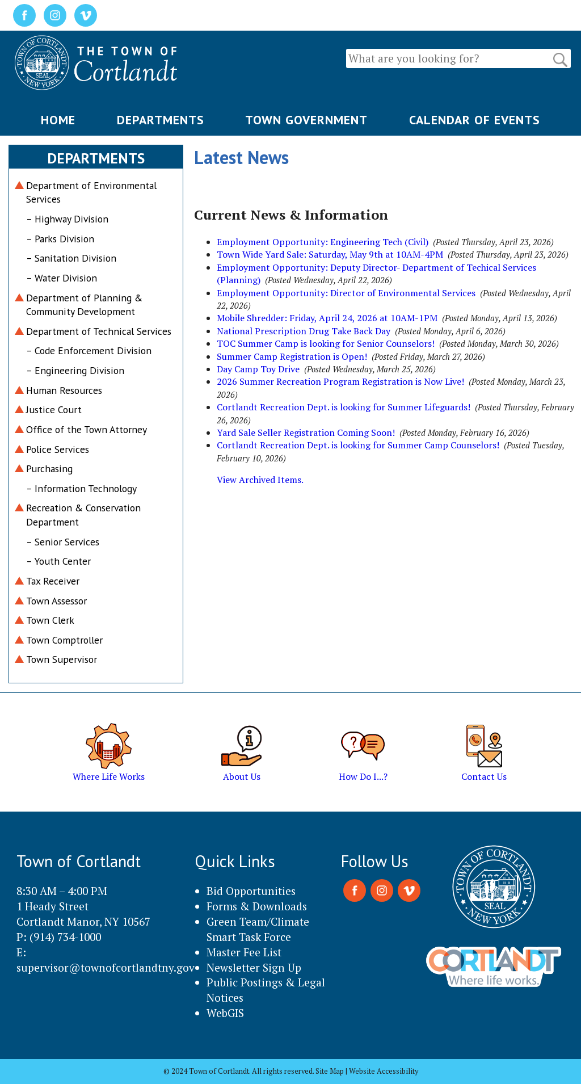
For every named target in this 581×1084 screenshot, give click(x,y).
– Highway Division (67, 218)
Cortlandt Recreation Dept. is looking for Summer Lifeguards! (343, 407)
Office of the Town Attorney (86, 429)
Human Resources (64, 390)
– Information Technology (81, 488)
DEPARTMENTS (160, 120)
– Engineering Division (75, 370)
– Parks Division (60, 238)
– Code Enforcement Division (88, 350)
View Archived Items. (260, 479)
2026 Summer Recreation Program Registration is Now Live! (340, 381)
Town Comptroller (64, 639)
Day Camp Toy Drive (258, 369)
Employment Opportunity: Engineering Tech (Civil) (322, 242)
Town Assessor (56, 600)
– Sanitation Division (71, 257)
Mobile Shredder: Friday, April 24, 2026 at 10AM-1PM (327, 318)
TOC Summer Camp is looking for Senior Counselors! (326, 343)
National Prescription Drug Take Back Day (303, 331)
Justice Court (54, 409)
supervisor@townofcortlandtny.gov (105, 967)
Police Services (57, 449)
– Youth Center (58, 561)
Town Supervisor (61, 659)
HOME (58, 120)
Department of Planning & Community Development (84, 304)
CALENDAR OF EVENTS (474, 120)
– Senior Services (62, 541)
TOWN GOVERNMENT (306, 120)
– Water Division (61, 277)
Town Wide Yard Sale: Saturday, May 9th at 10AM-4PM (330, 254)
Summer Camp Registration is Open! (292, 356)
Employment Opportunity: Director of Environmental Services (346, 293)
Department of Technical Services (98, 331)
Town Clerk (50, 620)
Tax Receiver (52, 580)
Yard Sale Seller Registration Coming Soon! (306, 432)
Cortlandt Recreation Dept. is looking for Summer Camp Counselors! (358, 445)
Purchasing (49, 468)
